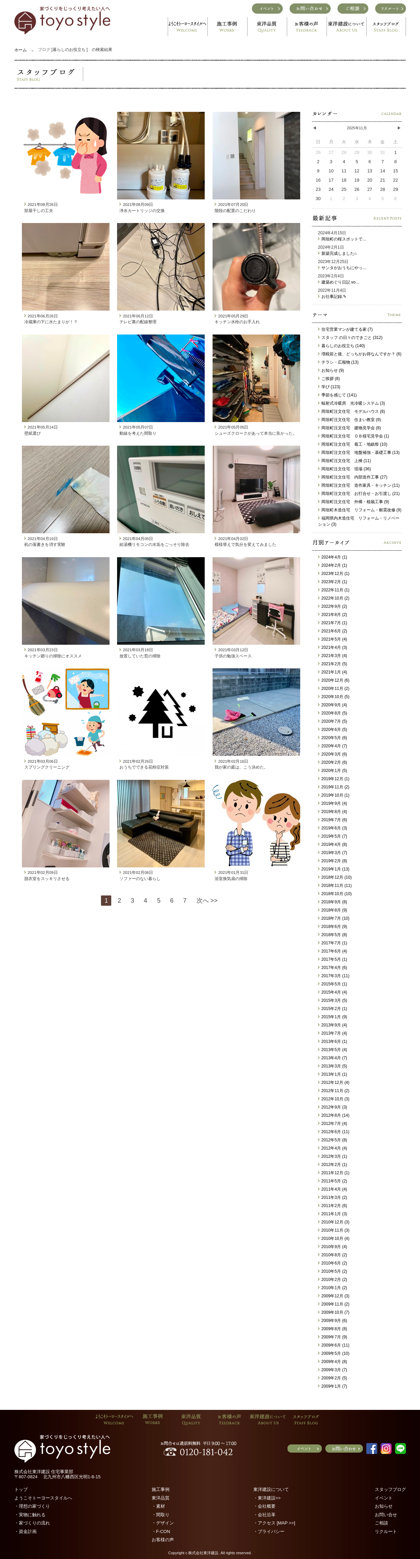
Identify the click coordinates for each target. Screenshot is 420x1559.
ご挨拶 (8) (329, 378)
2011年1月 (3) (332, 1213)
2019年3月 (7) (332, 852)
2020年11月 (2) (333, 688)
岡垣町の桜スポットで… (342, 239)
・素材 (158, 1506)
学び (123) (329, 386)
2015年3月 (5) (332, 1000)
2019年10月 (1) (333, 795)
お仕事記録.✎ (332, 296)
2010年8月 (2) (332, 1255)
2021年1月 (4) (332, 672)
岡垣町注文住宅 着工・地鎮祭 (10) (352, 444)
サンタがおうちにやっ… (342, 267)
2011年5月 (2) (332, 1181)
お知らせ (384, 1506)
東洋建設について (271, 1489)
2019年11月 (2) (333, 787)
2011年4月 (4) (332, 1189)
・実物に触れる (30, 1514)
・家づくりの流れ (32, 1522)
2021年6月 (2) (332, 631)
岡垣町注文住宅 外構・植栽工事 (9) (353, 501)
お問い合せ (386, 1514)
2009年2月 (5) (332, 1378)
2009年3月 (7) (332, 1369)
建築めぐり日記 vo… (339, 282)
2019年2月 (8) (332, 861)
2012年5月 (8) (332, 1140)
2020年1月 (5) (332, 770)
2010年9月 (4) (332, 1246)
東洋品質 (160, 1498)
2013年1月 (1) (332, 1074)
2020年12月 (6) (333, 680)
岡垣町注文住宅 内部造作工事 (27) (352, 477)
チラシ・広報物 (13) (338, 362)
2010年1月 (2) (332, 1287)
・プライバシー (268, 1531)
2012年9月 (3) (332, 1107)
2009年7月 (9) (332, 1337)
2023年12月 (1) (333, 573)
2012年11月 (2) (333, 1090)
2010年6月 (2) (332, 1263)
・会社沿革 (264, 1514)
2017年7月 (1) (332, 943)
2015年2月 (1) (332, 1008)
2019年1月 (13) (333, 869)
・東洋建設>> (267, 1498)
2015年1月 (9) (332, 1016)
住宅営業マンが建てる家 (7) (345, 329)
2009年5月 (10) (333, 1353)
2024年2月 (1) (332, 565)
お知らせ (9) (331, 370)
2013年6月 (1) (332, 1041)
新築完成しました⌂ (337, 253)
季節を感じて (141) (337, 395)
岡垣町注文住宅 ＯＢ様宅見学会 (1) (353, 436)
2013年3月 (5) (332, 1066)
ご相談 (381, 1522)
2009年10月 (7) (333, 1312)
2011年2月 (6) (332, 1205)
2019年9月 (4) (332, 803)
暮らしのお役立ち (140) (341, 345)
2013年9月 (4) (332, 1025)
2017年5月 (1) (332, 959)
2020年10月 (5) (333, 696)
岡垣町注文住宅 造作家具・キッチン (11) (359, 485)
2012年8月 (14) (333, 1115)
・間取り (160, 1514)
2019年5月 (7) (332, 836)
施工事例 (160, 1489)
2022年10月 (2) (333, 598)
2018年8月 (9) (332, 910)
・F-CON (161, 1531)
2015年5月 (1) (332, 984)
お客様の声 (163, 1539)
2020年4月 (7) (332, 746)
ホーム (20, 50)
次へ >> (207, 900)
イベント (384, 1498)
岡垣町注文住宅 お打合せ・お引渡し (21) (359, 493)
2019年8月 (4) (332, 811)
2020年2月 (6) (332, 762)
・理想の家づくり (32, 1506)
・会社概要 (264, 1506)
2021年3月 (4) (332, 655)
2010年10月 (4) (333, 1238)
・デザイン (163, 1522)
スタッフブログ (390, 1489)
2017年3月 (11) (333, 975)
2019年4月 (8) (332, 844)
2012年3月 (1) (332, 1156)
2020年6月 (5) (332, 729)
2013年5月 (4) (332, 1049)
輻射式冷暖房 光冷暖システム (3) (351, 403)
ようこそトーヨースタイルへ (43, 1498)
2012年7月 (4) (332, 1123)
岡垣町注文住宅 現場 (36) (344, 469)
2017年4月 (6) (332, 967)
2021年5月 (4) (332, 639)
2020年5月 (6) (332, 737)
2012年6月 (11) (333, 1131)
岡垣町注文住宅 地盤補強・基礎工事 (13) (359, 452)
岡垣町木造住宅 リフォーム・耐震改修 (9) (360, 510)
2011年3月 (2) (332, 1197)
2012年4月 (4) (332, 1148)
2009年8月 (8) (332, 1328)
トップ (21, 1489)
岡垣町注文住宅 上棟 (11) (344, 460)
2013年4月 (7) (332, 1058)
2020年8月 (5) (332, 713)
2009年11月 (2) (333, 1304)
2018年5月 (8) (332, 934)
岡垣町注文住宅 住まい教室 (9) (349, 419)
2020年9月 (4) (332, 705)
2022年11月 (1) (333, 590)
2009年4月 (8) (332, 1361)
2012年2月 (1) (332, 1164)
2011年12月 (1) (333, 1172)
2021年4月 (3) (332, 647)
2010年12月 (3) (333, 1222)
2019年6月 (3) (332, 828)
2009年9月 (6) (332, 1320)
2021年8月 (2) (332, 614)
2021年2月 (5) (332, 663)
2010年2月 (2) (332, 1279)
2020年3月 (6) (332, 754)
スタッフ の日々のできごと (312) (350, 337)
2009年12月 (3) (333, 1296)
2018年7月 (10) (333, 918)
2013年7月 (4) (332, 1033)
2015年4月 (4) (332, 992)
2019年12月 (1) (333, 778)
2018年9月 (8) (332, 902)
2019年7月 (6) (332, 819)
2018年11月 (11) (335, 885)
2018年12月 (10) (335, 877)
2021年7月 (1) (332, 622)
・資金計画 (25, 1531)
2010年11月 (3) (333, 1230)
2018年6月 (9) (332, 926)
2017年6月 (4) (332, 951)
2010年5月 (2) (332, 1271)
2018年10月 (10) (335, 893)
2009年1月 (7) (332, 1386)
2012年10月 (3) (333, 1099)
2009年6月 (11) (333, 1345)
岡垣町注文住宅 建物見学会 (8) (349, 427)
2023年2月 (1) (332, 581)
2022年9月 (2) (332, 606)
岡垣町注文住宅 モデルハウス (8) (351, 411)
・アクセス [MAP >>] (274, 1522)
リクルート (386, 1531)
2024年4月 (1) (332, 557)
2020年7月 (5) (332, 721)
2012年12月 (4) (333, 1082)
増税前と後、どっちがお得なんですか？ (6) (360, 354)
